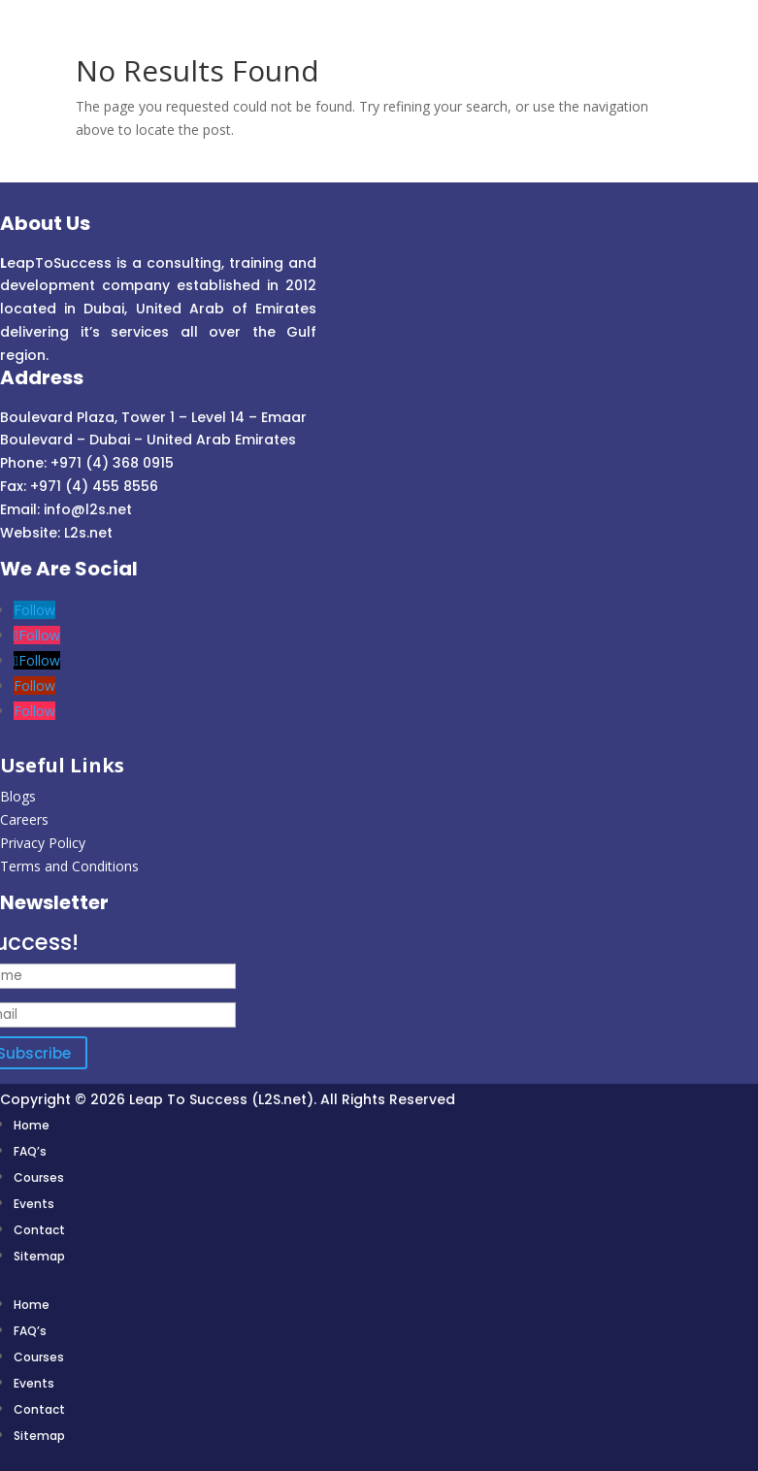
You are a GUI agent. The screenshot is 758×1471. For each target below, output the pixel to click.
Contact (39, 1230)
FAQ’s (30, 1151)
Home (31, 1125)
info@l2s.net (86, 509)
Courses (39, 1177)
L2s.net (88, 532)
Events (34, 1203)
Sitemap (39, 1256)
